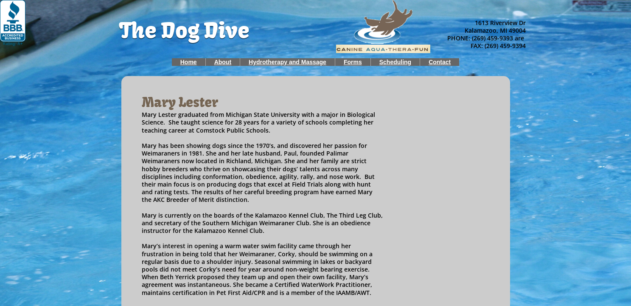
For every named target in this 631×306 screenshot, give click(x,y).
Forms (353, 62)
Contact (440, 62)
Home (188, 62)
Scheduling (395, 62)
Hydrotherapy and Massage (287, 62)
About (222, 62)
